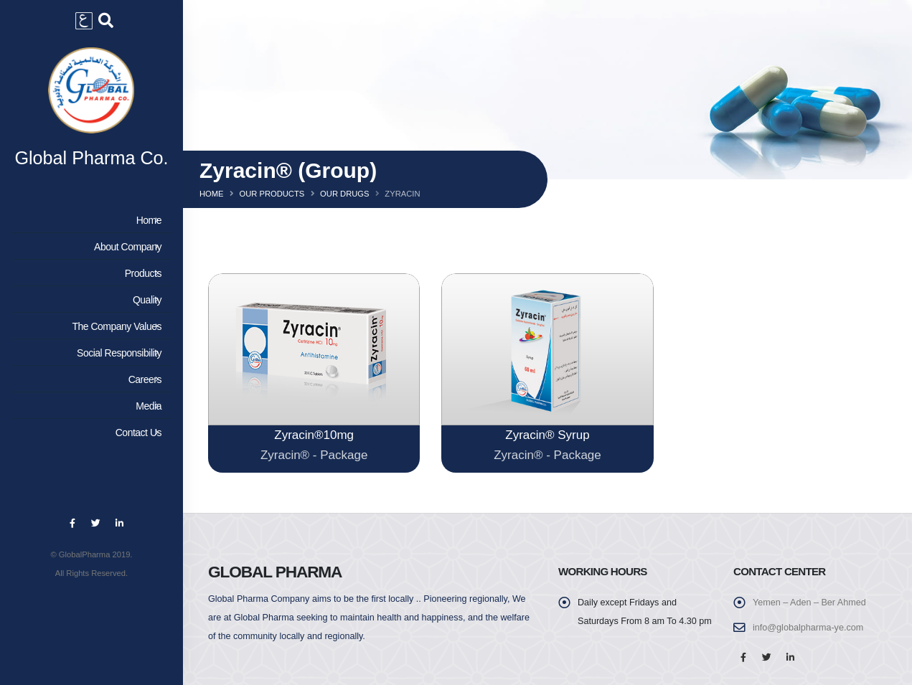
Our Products (271, 193)
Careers (89, 379)
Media (89, 406)
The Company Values (89, 326)
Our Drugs (344, 193)
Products (89, 273)
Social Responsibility (89, 353)
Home (89, 220)
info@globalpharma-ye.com (808, 628)
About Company (89, 247)
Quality (89, 300)
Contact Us (89, 432)
